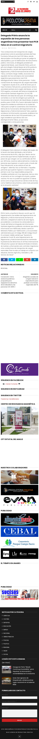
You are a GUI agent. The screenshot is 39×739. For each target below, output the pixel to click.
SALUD (5, 651)
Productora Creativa (25, 732)
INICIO (4, 30)
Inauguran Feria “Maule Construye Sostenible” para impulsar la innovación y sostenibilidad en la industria (24, 670)
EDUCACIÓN (7, 626)
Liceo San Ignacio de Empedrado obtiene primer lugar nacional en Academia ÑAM (23, 681)
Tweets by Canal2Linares (10, 399)
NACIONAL (6, 633)
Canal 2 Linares (11, 384)
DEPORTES (6, 622)
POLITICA (6, 644)
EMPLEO (5, 630)
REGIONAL (13, 48)
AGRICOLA (6, 615)
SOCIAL (5, 654)
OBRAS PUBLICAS (8, 637)
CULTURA (6, 619)
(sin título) (6, 663)
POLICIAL (6, 640)
